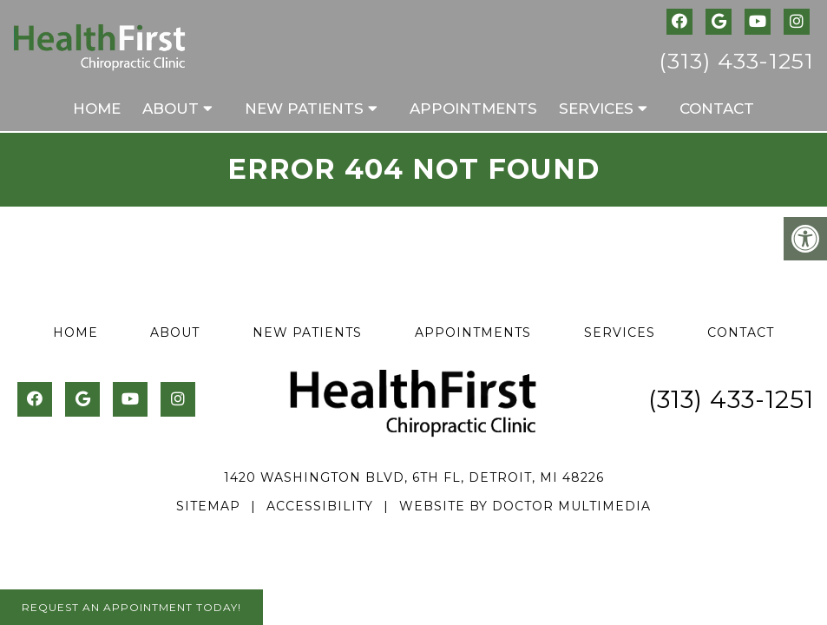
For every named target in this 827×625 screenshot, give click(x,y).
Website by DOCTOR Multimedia (525, 506)
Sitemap (208, 506)
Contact (716, 108)
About (170, 108)
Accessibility (319, 506)
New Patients (304, 108)
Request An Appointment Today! (131, 607)
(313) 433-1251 (736, 61)
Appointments (473, 108)
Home (97, 108)
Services (596, 108)
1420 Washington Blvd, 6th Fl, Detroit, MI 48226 (414, 477)
